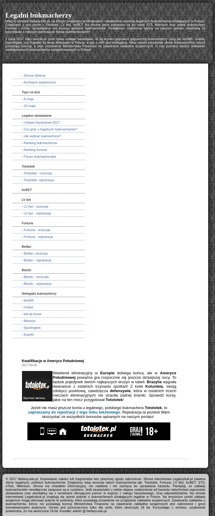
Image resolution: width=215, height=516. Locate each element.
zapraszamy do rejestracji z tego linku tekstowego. (74, 412)
